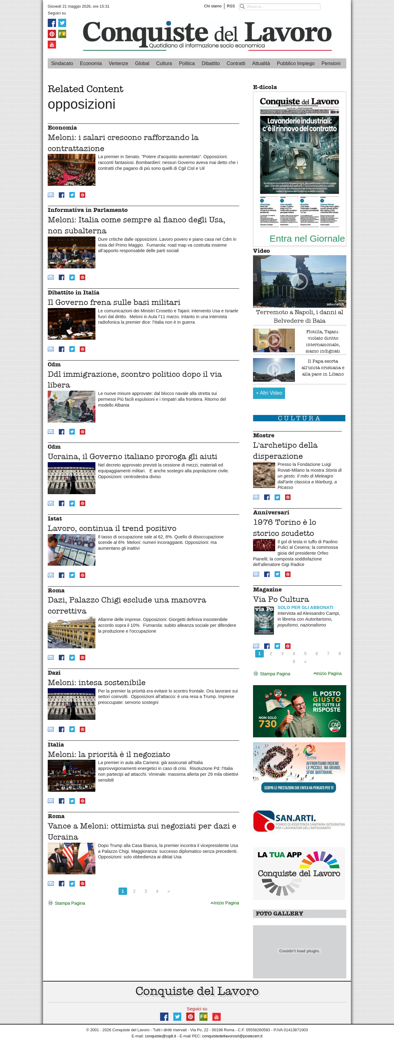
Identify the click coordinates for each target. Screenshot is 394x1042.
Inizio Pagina (225, 902)
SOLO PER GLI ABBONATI (305, 607)
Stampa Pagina (66, 903)
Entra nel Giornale (307, 238)
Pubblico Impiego (296, 63)
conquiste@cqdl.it (160, 1036)
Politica (187, 63)
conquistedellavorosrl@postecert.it (232, 1036)
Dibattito (211, 63)
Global (142, 63)
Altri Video (269, 393)
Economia (91, 63)
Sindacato (62, 63)
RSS (231, 6)
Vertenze (118, 63)
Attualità (261, 63)
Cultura (164, 63)
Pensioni (331, 63)
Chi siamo (213, 6)
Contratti (236, 63)
